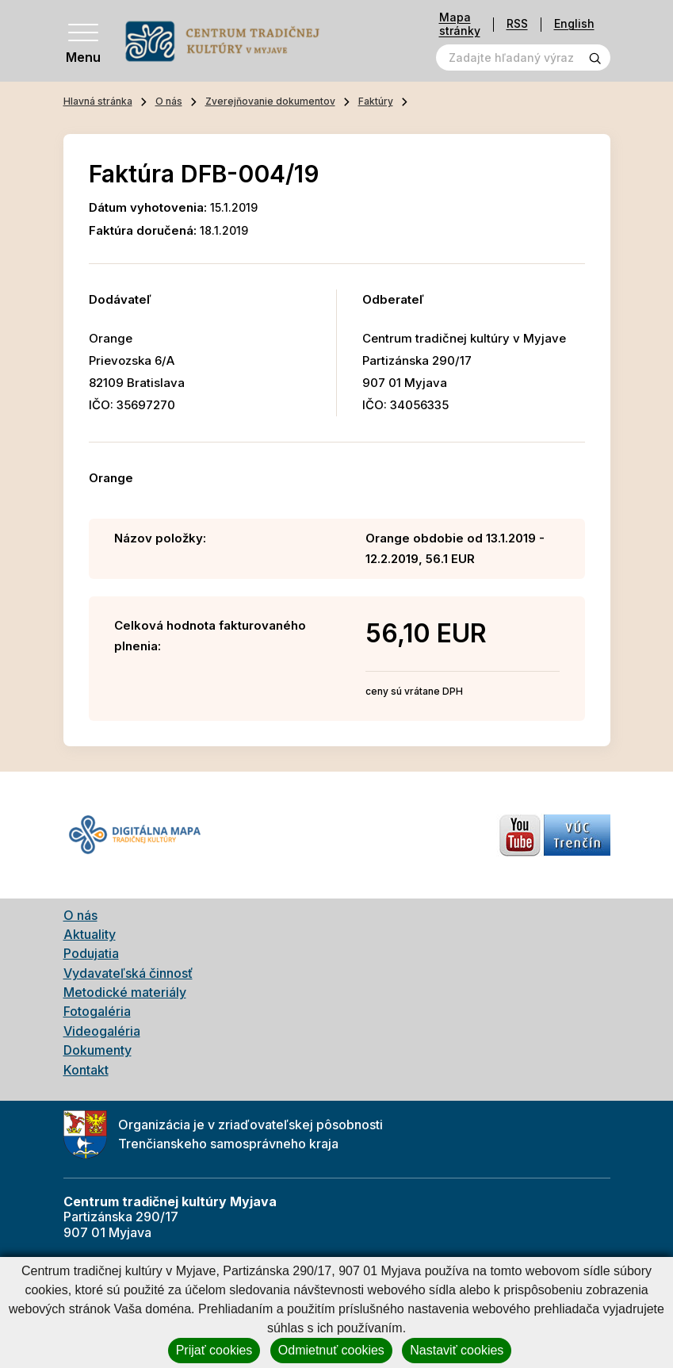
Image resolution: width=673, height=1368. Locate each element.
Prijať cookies (214, 1350)
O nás (168, 101)
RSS (517, 24)
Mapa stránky (459, 24)
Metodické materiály (124, 992)
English (574, 24)
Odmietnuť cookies (331, 1350)
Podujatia (91, 953)
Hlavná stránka (97, 101)
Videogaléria (101, 1031)
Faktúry (375, 101)
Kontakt (86, 1070)
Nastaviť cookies (456, 1350)
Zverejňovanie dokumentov (270, 101)
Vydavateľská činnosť (128, 973)
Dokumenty (97, 1050)
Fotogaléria (97, 1011)
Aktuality (89, 934)
